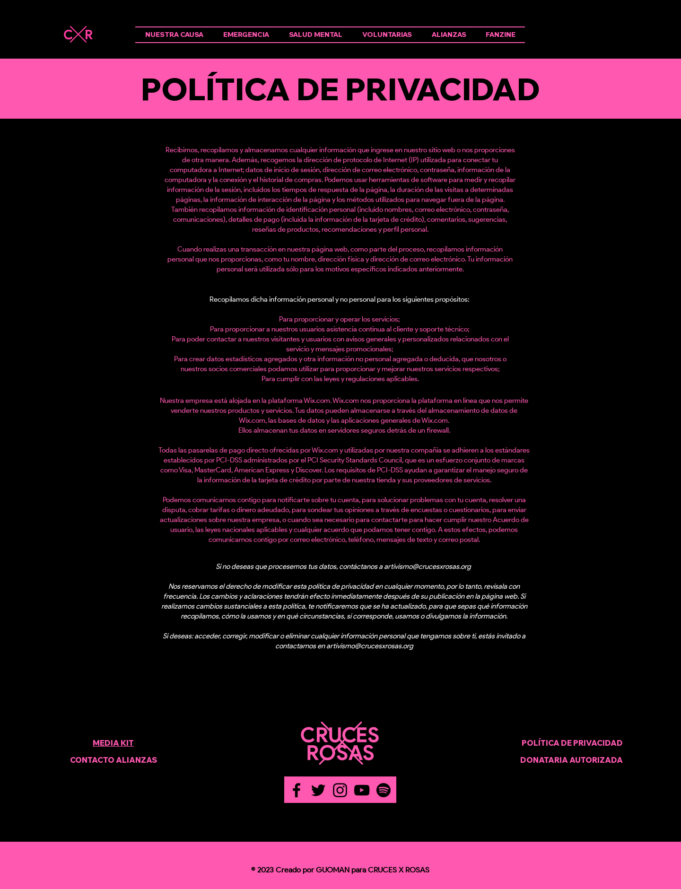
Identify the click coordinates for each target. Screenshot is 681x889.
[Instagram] (340, 790)
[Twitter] (318, 790)
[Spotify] (383, 790)
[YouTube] (361, 790)
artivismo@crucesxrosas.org (427, 566)
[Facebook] (296, 790)
